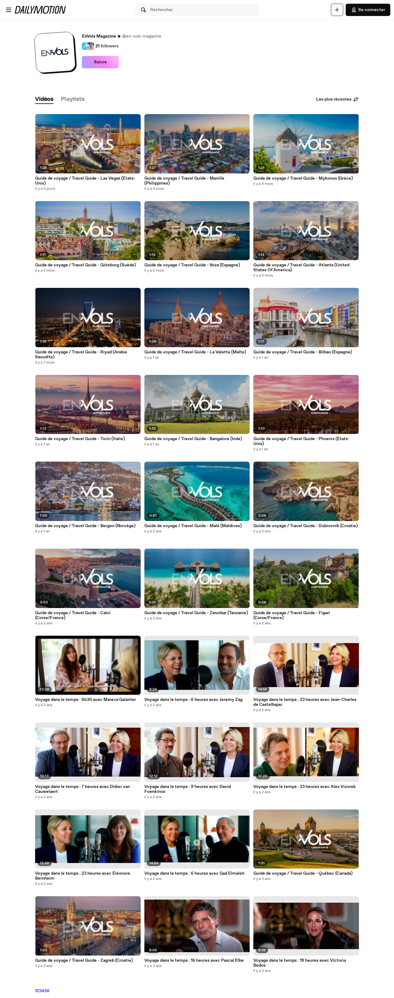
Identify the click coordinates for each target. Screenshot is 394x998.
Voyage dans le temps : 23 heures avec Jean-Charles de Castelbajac (304, 702)
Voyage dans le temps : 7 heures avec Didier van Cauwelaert (82, 789)
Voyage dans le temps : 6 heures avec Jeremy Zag (193, 699)
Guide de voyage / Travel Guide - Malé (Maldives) (193, 525)
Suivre (100, 62)
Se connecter (368, 10)
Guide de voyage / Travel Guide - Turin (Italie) (80, 438)
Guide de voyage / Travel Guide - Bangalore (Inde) (193, 438)
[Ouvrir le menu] (9, 10)
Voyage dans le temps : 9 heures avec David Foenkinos (187, 789)
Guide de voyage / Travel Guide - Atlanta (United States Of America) (301, 267)
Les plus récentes (337, 99)
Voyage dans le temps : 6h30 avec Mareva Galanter (85, 699)
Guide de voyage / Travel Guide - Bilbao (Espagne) (302, 352)
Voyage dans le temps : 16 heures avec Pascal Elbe (194, 960)
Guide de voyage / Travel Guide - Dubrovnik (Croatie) (305, 525)
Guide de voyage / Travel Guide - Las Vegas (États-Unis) (85, 181)
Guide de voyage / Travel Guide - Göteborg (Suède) (85, 265)
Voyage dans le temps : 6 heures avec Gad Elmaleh (194, 873)
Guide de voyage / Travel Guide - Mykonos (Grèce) (303, 178)
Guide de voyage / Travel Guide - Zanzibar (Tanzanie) (196, 612)
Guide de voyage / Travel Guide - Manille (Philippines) (184, 181)
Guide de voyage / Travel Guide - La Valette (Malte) (195, 352)
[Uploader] (337, 10)
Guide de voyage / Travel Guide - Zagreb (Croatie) (84, 960)
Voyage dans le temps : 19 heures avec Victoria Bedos (299, 963)
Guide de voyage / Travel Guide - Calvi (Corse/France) (73, 615)
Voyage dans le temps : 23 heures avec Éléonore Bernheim (82, 876)
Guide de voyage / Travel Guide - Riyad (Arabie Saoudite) (81, 355)
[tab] (44, 99)
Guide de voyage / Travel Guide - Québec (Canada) (302, 873)
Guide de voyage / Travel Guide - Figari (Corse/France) (291, 615)
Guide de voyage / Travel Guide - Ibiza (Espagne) (192, 265)
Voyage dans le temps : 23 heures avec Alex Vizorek (304, 786)
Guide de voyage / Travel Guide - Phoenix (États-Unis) (301, 441)
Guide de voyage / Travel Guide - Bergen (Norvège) (85, 525)
